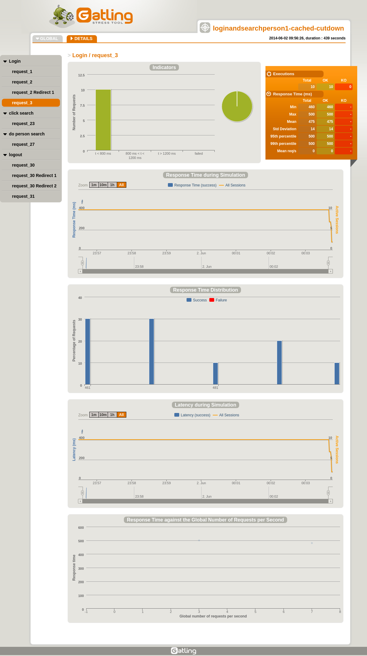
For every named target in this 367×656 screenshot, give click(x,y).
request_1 (22, 71)
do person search (27, 133)
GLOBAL (49, 38)
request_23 (23, 123)
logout (15, 154)
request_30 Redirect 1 (34, 175)
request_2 (22, 81)
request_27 (23, 144)
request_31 (23, 196)
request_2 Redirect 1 (33, 92)
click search (21, 113)
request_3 (22, 102)
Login (14, 61)
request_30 (23, 165)
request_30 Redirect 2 (34, 185)
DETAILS (83, 38)
